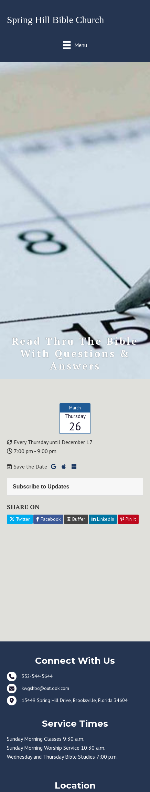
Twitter (20, 519)
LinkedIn (103, 519)
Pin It (128, 519)
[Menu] (75, 45)
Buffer (76, 519)
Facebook (48, 519)
